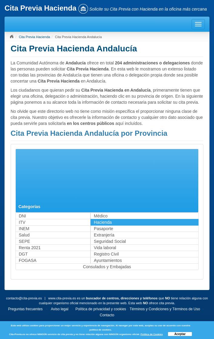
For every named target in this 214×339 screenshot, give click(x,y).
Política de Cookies (151, 334)
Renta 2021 (30, 247)
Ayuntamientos (108, 260)
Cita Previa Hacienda (34, 37)
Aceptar (180, 334)
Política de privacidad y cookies (100, 309)
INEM (24, 228)
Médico (100, 216)
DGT (23, 254)
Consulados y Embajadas (107, 266)
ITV (22, 222)
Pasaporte (103, 228)
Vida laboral (105, 247)
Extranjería (104, 235)
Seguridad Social (110, 241)
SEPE (24, 241)
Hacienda (103, 222)
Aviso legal (59, 309)
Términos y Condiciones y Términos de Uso (165, 309)
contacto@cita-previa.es (24, 298)
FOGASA (27, 260)
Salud (24, 235)
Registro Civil (106, 254)
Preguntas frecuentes (25, 309)
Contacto (107, 315)
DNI (22, 216)
